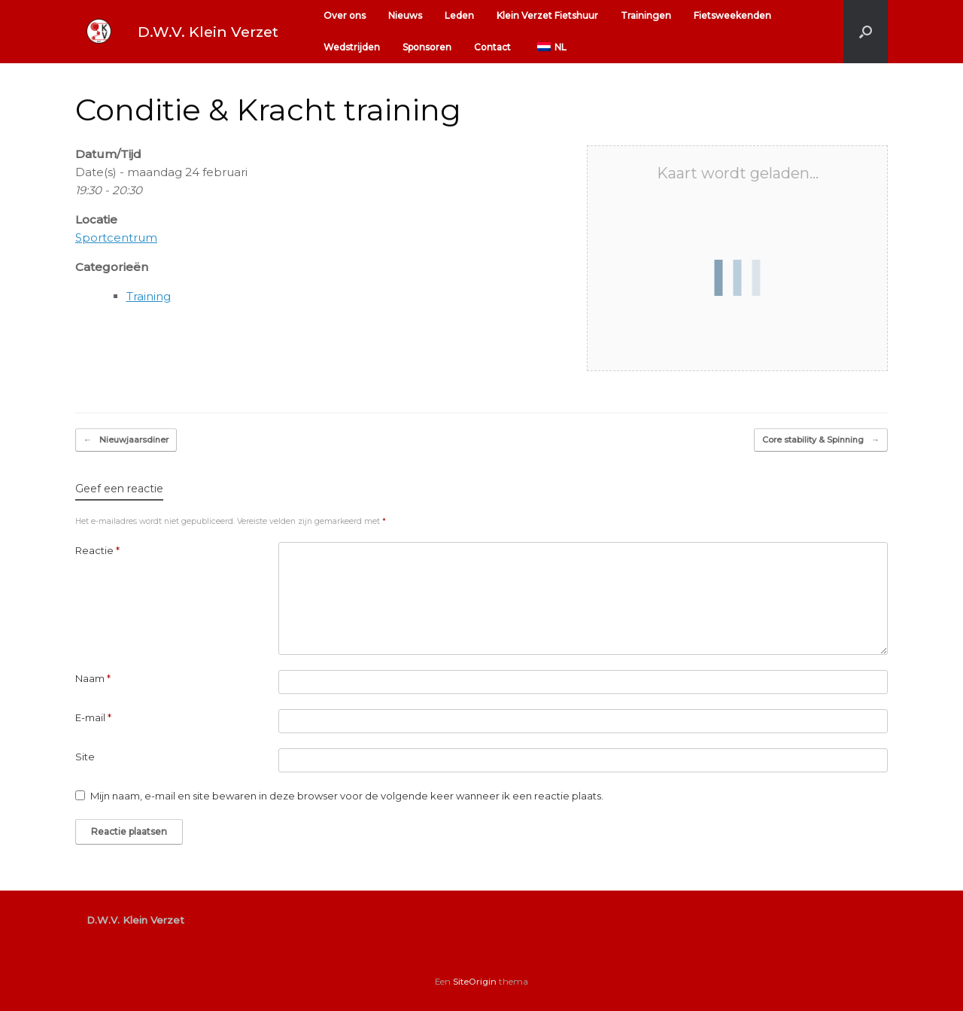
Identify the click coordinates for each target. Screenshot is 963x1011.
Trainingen (646, 15)
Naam (93, 678)
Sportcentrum (116, 237)
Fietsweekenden (732, 15)
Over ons (345, 15)
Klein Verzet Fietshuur (547, 15)
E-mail (93, 717)
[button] (865, 31)
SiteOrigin (475, 981)
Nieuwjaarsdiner (126, 440)
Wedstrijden (352, 47)
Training (148, 296)
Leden (459, 15)
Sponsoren (427, 47)
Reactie (97, 550)
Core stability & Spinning (820, 440)
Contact (492, 47)
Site (85, 757)
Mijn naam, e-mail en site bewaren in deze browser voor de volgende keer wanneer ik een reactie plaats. (346, 796)
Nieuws (405, 15)
